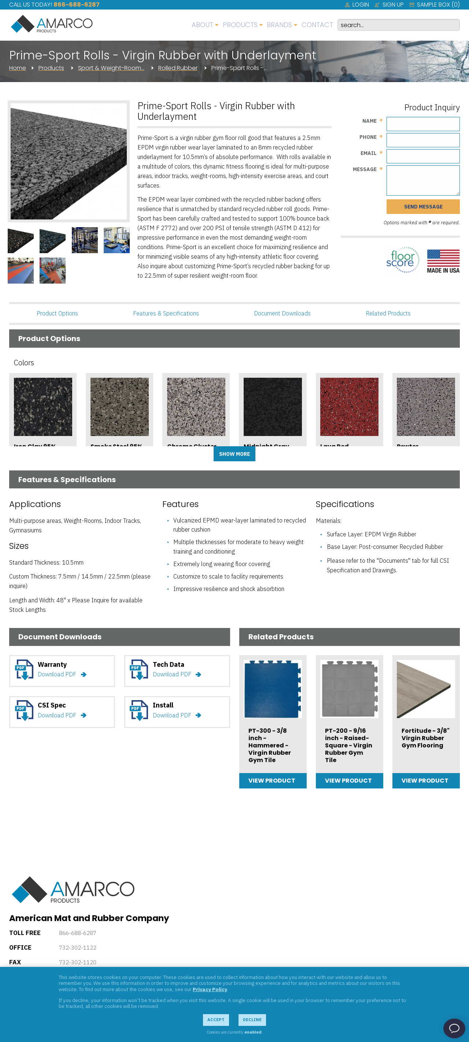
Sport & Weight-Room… (111, 68)
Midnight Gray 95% (266, 449)
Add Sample (43, 468)
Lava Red (334, 446)
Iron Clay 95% (35, 446)
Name (369, 121)
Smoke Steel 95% (117, 446)
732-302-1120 (77, 962)
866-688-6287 (76, 4)
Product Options (57, 313)
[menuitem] (357, 5)
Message (365, 169)
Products (51, 68)
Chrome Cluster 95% (192, 449)
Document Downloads (282, 313)
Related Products (388, 313)
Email (369, 153)
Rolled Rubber (177, 68)
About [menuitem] (202, 24)
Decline (252, 1019)
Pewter (407, 446)
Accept (216, 1019)
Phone (368, 137)
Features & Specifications (166, 313)
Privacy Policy (210, 989)
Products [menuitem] (240, 24)
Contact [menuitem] (317, 24)
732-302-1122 (77, 947)
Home (17, 68)
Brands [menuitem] (279, 24)
